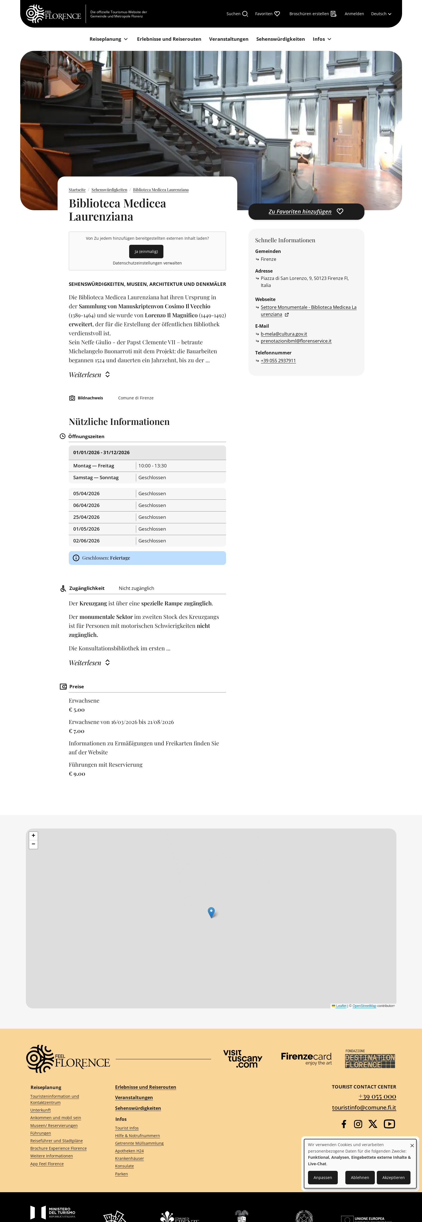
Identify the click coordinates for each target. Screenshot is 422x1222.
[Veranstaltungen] (229, 39)
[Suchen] (237, 14)
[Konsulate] (158, 1166)
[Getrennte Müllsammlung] (158, 1143)
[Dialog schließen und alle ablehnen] (412, 1142)
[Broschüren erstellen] (313, 14)
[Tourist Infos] (158, 1128)
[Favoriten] (268, 14)
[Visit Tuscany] (243, 1059)
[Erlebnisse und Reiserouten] (169, 39)
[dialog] (360, 1163)
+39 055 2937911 (278, 360)
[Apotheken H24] (158, 1151)
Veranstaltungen (134, 1097)
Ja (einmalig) (146, 251)
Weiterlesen (85, 374)
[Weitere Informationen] (62, 1156)
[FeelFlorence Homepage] (56, 13)
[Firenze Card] (306, 1059)
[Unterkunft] (62, 1110)
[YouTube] (389, 1124)
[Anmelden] (354, 13)
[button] (33, 836)
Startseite (77, 189)
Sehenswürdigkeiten (109, 189)
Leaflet (339, 1006)
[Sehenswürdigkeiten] (280, 39)
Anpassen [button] (323, 1177)
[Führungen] (62, 1133)
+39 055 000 (377, 1095)
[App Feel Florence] (62, 1163)
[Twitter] (373, 1124)
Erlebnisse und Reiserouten (145, 1087)
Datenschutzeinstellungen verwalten (147, 263)
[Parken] (158, 1174)
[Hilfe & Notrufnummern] (158, 1135)
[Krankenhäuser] (158, 1158)
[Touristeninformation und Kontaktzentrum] (62, 1099)
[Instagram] (358, 1124)
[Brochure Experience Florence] (62, 1148)
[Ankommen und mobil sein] (62, 1118)
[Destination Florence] (370, 1058)
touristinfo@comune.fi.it (364, 1107)
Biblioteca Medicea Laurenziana (161, 189)
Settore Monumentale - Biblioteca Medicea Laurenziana (309, 311)
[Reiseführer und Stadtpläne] (62, 1141)
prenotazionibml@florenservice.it (296, 341)
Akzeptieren (393, 1177)
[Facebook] (344, 1124)
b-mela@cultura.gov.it (284, 334)
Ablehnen (360, 1177)
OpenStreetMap (365, 1006)
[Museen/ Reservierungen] (62, 1125)
